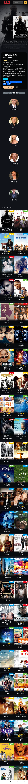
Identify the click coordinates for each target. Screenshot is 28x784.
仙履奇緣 (21, 415)
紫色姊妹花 (7, 322)
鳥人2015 (7, 462)
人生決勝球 (7, 670)
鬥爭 (17, 92)
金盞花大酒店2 (7, 415)
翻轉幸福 (7, 369)
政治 (14, 92)
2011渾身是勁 (7, 740)
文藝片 (10, 92)
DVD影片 (5, 92)
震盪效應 (21, 346)
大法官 (7, 508)
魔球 (21, 740)
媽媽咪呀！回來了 (21, 253)
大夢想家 (21, 554)
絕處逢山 (21, 276)
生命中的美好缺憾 (21, 508)
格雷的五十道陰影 (7, 438)
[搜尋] (16, 2)
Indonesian (22, 92)
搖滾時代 (7, 693)
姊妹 (7, 763)
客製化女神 (21, 670)
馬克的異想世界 (7, 253)
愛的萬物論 (7, 485)
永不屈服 (21, 462)
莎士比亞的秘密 (7, 230)
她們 (21, 230)
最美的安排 (21, 299)
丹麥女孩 (7, 346)
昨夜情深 (21, 322)
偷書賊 (7, 554)
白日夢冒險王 (7, 577)
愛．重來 (7, 716)
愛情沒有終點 (21, 392)
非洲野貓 (21, 763)
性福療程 (21, 647)
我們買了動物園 (21, 716)
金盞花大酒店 (21, 693)
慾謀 (21, 601)
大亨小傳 (7, 601)
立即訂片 (8, 87)
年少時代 (21, 485)
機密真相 (21, 624)
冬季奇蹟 (7, 531)
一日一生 (21, 531)
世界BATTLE (21, 577)
